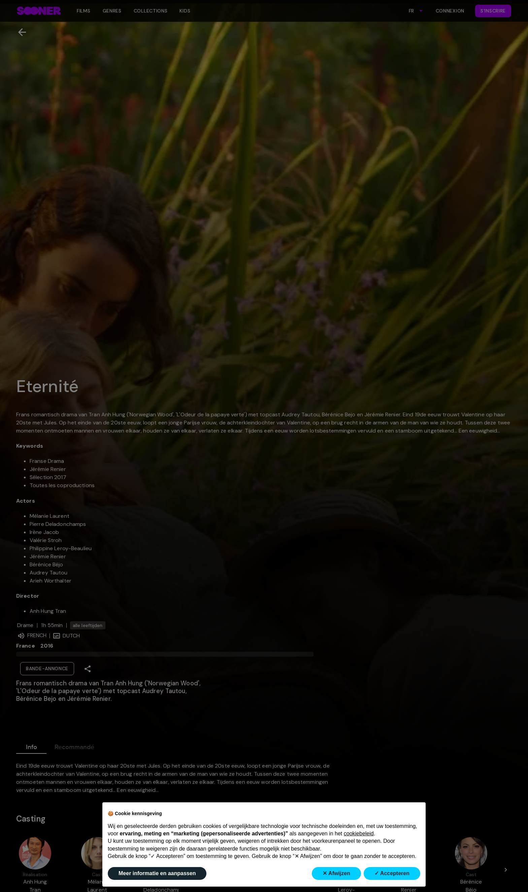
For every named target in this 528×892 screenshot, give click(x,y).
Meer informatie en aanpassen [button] (157, 873)
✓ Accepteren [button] (391, 873)
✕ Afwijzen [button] (336, 873)
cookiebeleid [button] (359, 833)
